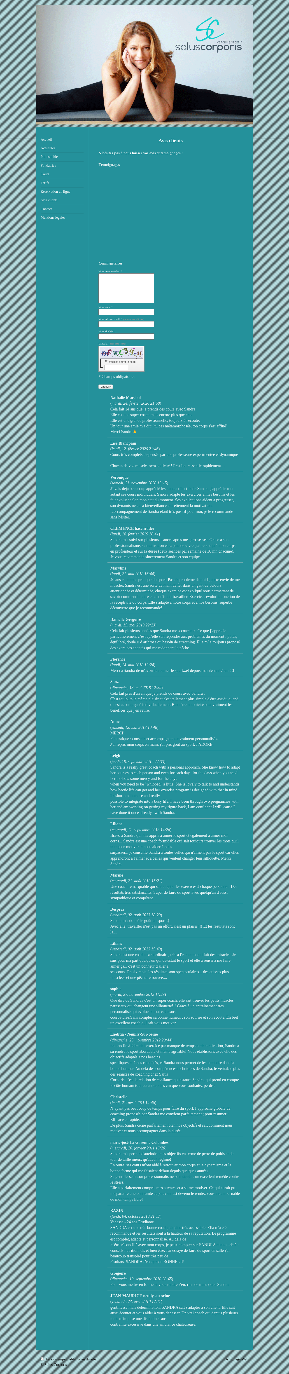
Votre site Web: (106, 331)
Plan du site (87, 1359)
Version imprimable (59, 1359)
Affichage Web (237, 1359)
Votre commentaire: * (110, 271)
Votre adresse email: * (121, 319)
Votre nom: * (105, 307)
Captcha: (112, 343)
